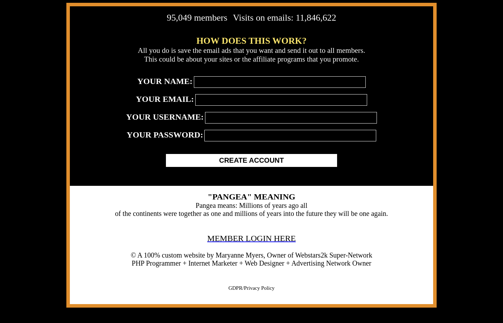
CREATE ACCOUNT (251, 160)
